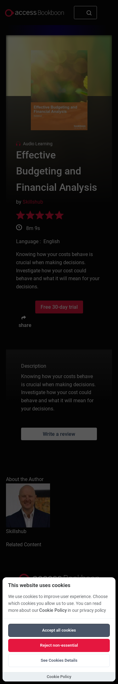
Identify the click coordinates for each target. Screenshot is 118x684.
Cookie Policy (53, 610)
